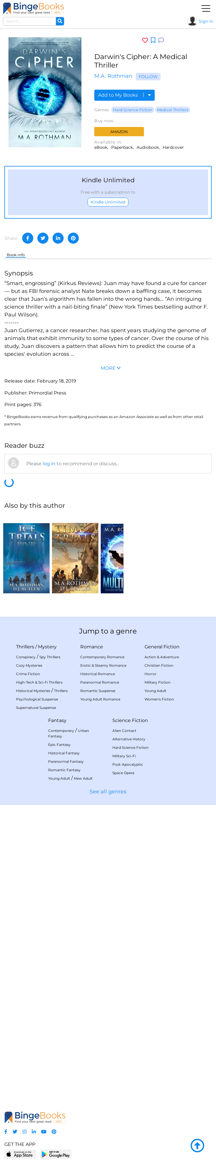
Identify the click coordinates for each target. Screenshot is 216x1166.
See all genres (108, 791)
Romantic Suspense (97, 691)
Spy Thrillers (49, 657)
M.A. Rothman (113, 76)
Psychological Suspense (37, 699)
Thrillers (25, 647)
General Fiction (162, 647)
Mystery (47, 647)
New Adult (83, 778)
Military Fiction (157, 682)
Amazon (119, 131)
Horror (150, 674)
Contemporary (61, 730)
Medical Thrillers (172, 109)
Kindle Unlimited (108, 202)
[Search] (60, 21)
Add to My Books (124, 95)
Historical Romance (97, 674)
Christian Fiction (158, 665)
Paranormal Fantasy (66, 761)
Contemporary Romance (102, 657)
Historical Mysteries (33, 691)
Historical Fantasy (64, 753)
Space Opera (123, 773)
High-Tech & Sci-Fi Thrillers (39, 682)
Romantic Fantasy (64, 770)
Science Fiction (130, 720)
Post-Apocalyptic (127, 764)
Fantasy (57, 720)
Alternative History (128, 739)
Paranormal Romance (99, 682)
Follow (148, 76)
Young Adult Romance (100, 699)
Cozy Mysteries (29, 665)
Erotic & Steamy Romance (103, 665)
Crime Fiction (28, 674)
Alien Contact (124, 730)
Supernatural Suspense (36, 707)
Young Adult (155, 691)
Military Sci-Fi (124, 756)
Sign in (206, 21)
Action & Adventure (161, 657)
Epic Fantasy (59, 744)
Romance (91, 647)
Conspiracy (26, 657)
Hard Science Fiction (132, 109)
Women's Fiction (159, 699)
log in (49, 463)
